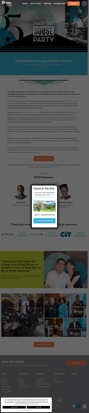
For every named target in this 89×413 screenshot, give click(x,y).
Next (84, 235)
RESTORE (47, 4)
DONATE (74, 3)
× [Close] (57, 185)
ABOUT (25, 4)
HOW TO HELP (36, 4)
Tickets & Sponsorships (44, 221)
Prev (3, 235)
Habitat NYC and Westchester (6, 3)
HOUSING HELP (59, 4)
